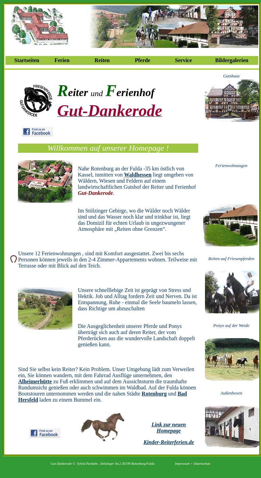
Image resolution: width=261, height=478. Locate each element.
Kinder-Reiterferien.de (169, 442)
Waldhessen (137, 175)
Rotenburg (154, 394)
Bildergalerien (231, 60)
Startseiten (26, 60)
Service (183, 60)
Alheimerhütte (35, 381)
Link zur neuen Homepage (168, 428)
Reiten (102, 60)
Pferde (142, 60)
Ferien (61, 60)
